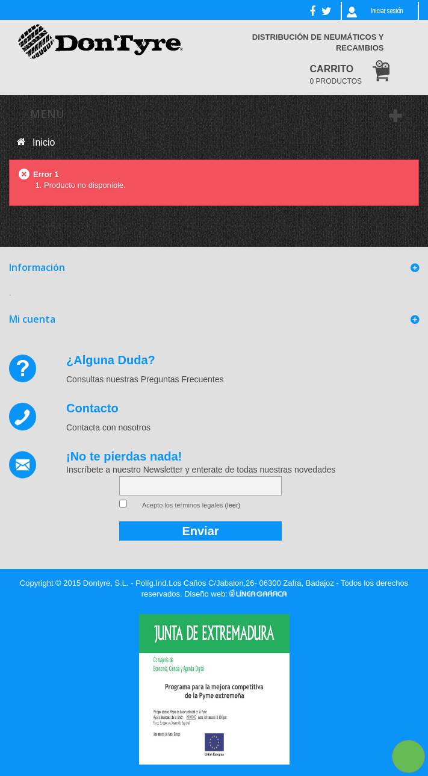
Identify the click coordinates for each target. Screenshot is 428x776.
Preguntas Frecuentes (182, 379)
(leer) (233, 505)
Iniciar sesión (387, 11)
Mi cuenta (32, 319)
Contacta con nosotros (108, 427)
